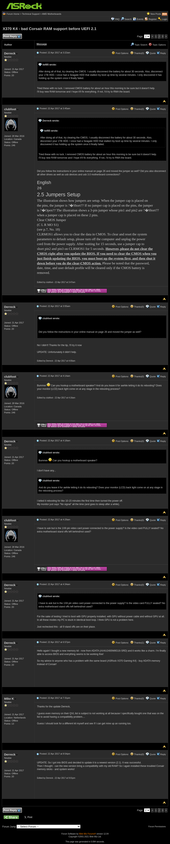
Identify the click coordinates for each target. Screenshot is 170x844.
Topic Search (139, 45)
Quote (153, 53)
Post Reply (12, 36)
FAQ (117, 19)
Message (42, 44)
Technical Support (31, 14)
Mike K (10, 698)
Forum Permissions (158, 826)
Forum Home (13, 14)
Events (138, 19)
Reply (163, 53)
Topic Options (157, 45)
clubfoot (11, 109)
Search (128, 19)
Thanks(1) (137, 642)
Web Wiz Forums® (87, 834)
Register (152, 19)
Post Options (120, 53)
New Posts (155, 14)
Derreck (11, 53)
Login (164, 19)
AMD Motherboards (51, 14)
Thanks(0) (137, 53)
